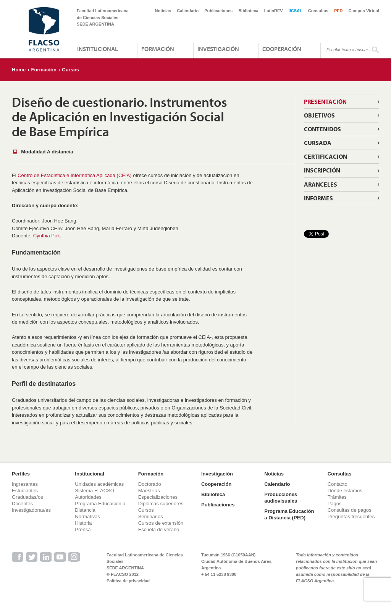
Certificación (325, 156)
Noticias (163, 10)
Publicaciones (218, 10)
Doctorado (149, 484)
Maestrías (149, 490)
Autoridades (88, 497)
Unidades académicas (99, 484)
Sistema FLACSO (94, 490)
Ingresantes (25, 484)
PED (338, 10)
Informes (318, 198)
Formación (157, 49)
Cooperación (281, 49)
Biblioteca (248, 10)
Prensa (82, 529)
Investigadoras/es (31, 510)
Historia (83, 523)
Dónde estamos (345, 490)
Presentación (325, 101)
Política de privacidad (128, 581)
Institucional (97, 49)
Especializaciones (158, 497)
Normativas (87, 516)
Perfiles (21, 474)
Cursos (70, 70)
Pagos (335, 503)
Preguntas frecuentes (351, 516)
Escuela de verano (158, 529)
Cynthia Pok (46, 236)
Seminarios (150, 516)
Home (19, 70)
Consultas (318, 10)
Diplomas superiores (161, 503)
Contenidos (322, 129)
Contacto (337, 484)
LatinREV (273, 10)
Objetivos (319, 115)
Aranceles (320, 184)
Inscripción (322, 170)
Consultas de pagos (350, 510)
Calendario (188, 10)
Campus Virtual (364, 10)
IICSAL (295, 10)
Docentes (22, 503)
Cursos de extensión (161, 523)
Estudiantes (25, 490)
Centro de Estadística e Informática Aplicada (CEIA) (74, 175)
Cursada (317, 143)
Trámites (337, 497)
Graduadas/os (27, 497)
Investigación (218, 49)
